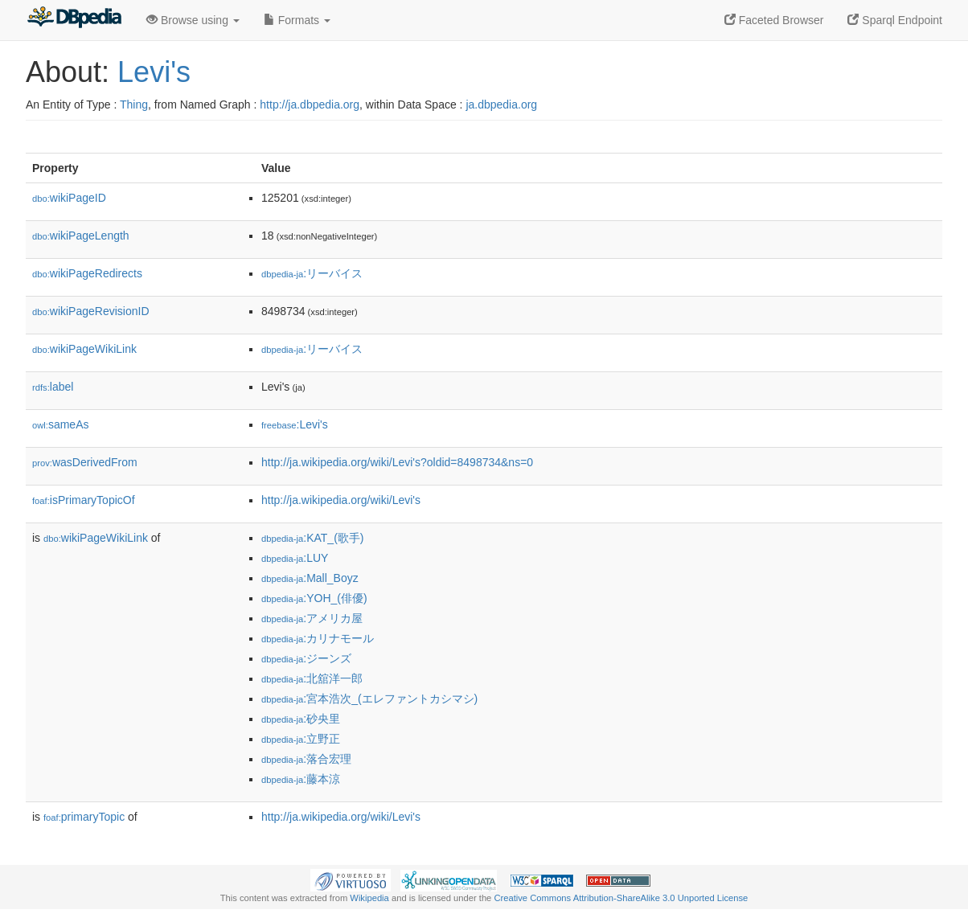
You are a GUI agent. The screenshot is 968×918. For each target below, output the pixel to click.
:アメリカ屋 (312, 618)
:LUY (294, 557)
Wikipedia (369, 898)
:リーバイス (312, 273)
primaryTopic (84, 816)
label (52, 386)
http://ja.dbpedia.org (309, 104)
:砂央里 (300, 718)
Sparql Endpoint (894, 20)
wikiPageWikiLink (84, 348)
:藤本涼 (300, 779)
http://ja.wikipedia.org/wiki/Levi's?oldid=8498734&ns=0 (397, 462)
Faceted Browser (774, 20)
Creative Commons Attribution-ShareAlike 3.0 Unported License (621, 898)
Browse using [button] (193, 20)
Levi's (154, 71)
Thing (134, 104)
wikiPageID (69, 197)
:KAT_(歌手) (312, 537)
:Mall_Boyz (310, 578)
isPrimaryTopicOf (83, 500)
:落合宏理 (306, 758)
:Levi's (294, 424)
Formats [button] (297, 20)
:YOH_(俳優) (314, 598)
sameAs (60, 424)
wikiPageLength (80, 235)
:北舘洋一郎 (312, 678)
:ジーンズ (306, 658)
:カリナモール (317, 638)
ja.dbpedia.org (501, 104)
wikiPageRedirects (87, 273)
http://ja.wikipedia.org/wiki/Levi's (340, 500)
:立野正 (300, 738)
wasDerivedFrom (84, 462)
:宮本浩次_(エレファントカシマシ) (369, 698)
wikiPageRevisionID (91, 311)
